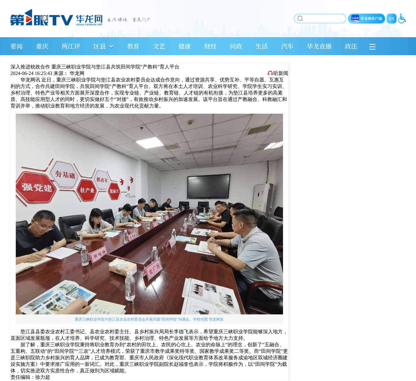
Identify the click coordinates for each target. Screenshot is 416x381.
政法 (351, 46)
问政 (236, 46)
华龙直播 (319, 46)
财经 (210, 46)
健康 (184, 46)
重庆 (42, 46)
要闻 (16, 46)
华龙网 (77, 73)
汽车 (287, 46)
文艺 (159, 46)
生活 (261, 46)
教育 (133, 46)
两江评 (71, 46)
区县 (99, 46)
